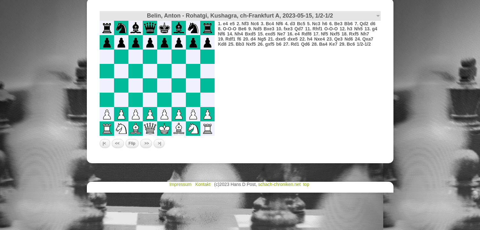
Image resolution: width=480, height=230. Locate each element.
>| (159, 143)
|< (105, 143)
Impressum (181, 184)
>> (146, 143)
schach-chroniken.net (279, 184)
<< (117, 143)
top (306, 184)
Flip (132, 143)
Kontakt (203, 184)
